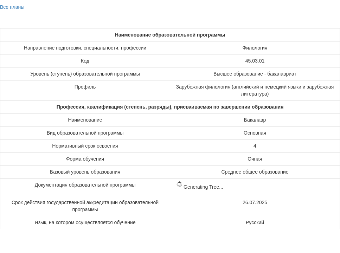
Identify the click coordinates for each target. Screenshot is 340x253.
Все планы (12, 7)
